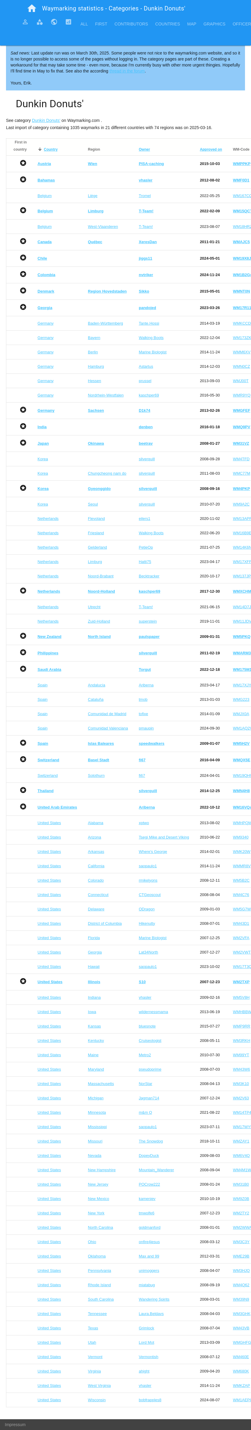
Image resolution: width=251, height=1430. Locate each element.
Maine (93, 1055)
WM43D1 (241, 923)
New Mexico (98, 1198)
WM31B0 (241, 1184)
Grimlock (146, 1328)
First (101, 24)
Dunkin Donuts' (46, 120)
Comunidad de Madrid (107, 714)
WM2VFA (241, 938)
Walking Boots (151, 337)
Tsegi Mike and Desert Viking (164, 837)
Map (191, 24)
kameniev (147, 1198)
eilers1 (144, 518)
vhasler (145, 997)
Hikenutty (147, 923)
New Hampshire (102, 1170)
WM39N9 (241, 1299)
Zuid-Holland (99, 621)
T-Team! (146, 226)
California (96, 866)
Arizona (94, 837)
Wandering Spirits (154, 1299)
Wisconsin (97, 1400)
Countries (167, 24)
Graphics (214, 24)
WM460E (241, 1357)
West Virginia (99, 1385)
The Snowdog (151, 1141)
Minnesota (97, 1112)
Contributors (131, 24)
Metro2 (145, 1055)
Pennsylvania (99, 1270)
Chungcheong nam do (107, 473)
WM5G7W (242, 909)
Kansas (94, 1026)
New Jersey (98, 1184)
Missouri (95, 1141)
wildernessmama (153, 1012)
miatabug (147, 1285)
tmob (143, 699)
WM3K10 (241, 1083)
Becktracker (149, 576)
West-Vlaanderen (103, 226)
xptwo (144, 823)
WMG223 (241, 699)
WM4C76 (241, 894)
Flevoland (96, 518)
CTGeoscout (150, 894)
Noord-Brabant (100, 576)
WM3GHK (242, 1313)
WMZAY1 (241, 1141)
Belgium (45, 195)
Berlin (93, 352)
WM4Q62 (241, 1285)
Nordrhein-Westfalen (106, 395)
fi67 (142, 775)
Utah (92, 1342)
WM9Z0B (241, 1198)
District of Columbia (105, 923)
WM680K (241, 1371)
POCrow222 (149, 1184)
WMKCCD (242, 323)
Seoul (93, 504)
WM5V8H (241, 997)
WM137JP (242, 576)
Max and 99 (149, 1256)
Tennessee (97, 1313)
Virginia (94, 1371)
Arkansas (96, 851)
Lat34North (148, 952)
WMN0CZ (241, 366)
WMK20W (242, 851)
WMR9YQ (242, 395)
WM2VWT (242, 952)
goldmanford (149, 1227)
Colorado (96, 880)
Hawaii (94, 966)
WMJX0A (241, 714)
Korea (43, 459)
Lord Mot (146, 1342)
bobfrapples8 (150, 1400)
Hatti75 (145, 561)
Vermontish (148, 1357)
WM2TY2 (241, 1213)
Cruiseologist (150, 1040)
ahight (144, 1371)
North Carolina (100, 1227)
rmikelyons (148, 880)
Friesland (96, 533)
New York (96, 1213)
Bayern (94, 337)
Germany (45, 323)
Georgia (95, 952)
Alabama (95, 823)
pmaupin (146, 728)
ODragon (147, 909)
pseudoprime (150, 1069)
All (84, 24)
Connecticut (98, 894)
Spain (42, 685)
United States (49, 823)
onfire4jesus (149, 1242)
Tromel (145, 195)
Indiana (94, 997)
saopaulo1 (148, 866)
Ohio (92, 1242)
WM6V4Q (241, 1155)
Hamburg (96, 366)
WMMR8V (242, 866)
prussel (145, 381)
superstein (148, 621)
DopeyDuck (149, 1155)
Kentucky (96, 1040)
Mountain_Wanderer (156, 1170)
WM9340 (241, 837)
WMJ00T (241, 381)
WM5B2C (241, 880)
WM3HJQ (241, 1270)
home (31, 8)
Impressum (15, 1424)
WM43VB (241, 1328)
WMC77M (241, 473)
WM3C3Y (241, 1242)
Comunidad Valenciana (108, 728)
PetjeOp (146, 547)
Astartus (146, 366)
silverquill (147, 459)
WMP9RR (241, 1026)
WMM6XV (242, 352)
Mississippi (97, 1127)
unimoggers (149, 1270)
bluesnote (147, 1026)
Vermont (95, 1357)
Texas (93, 1328)
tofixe (143, 714)
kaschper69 (149, 395)
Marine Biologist (153, 352)
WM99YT (241, 1055)
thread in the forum (127, 71)
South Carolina (101, 1299)
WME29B (241, 1256)
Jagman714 (149, 1098)
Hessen (94, 381)
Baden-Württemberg (105, 323)
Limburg (95, 561)
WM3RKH (241, 1040)
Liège (93, 195)
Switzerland (48, 775)
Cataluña (96, 699)
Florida (94, 938)
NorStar (145, 1083)
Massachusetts (101, 1083)
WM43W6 (241, 1069)
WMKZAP (241, 1385)
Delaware (96, 909)
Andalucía (96, 685)
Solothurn (96, 775)
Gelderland (97, 547)
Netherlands (48, 518)
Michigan (96, 1098)
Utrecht (94, 607)
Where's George (153, 851)
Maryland (96, 1069)
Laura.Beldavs (151, 1313)
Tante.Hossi (149, 323)
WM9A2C (241, 504)
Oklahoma (97, 1256)
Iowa (92, 1012)
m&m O (145, 1112)
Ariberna (146, 685)
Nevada (94, 1155)
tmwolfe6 (146, 1213)
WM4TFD (241, 459)
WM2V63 (241, 1098)
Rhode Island (99, 1285)
